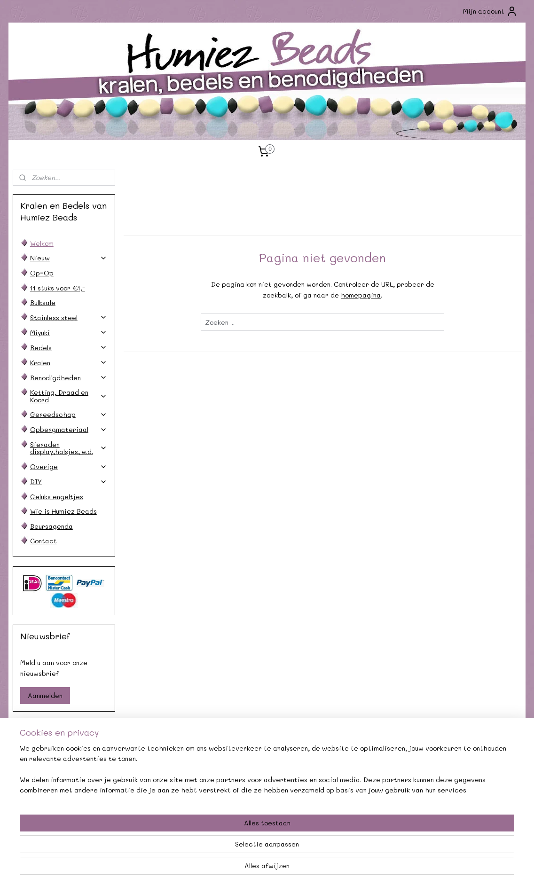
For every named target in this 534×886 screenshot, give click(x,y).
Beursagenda (51, 526)
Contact (43, 540)
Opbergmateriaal (68, 429)
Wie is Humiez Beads (63, 511)
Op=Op (42, 272)
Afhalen (163, 777)
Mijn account (490, 11)
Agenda (163, 767)
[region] (205, 849)
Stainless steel (68, 317)
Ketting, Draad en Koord (68, 396)
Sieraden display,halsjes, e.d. (68, 448)
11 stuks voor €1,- (57, 287)
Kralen (68, 362)
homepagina (361, 294)
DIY (68, 481)
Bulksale (42, 302)
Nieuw (68, 257)
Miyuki (68, 332)
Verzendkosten (60, 777)
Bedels (68, 347)
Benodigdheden (68, 377)
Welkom (42, 243)
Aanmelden (45, 695)
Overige (68, 466)
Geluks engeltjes (56, 496)
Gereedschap (68, 414)
